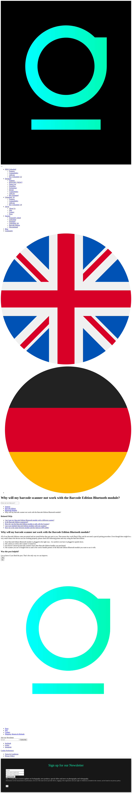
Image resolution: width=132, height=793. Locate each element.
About (7, 206)
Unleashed (12, 220)
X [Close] (7, 786)
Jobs (10, 210)
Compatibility (13, 173)
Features (12, 171)
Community (9, 231)
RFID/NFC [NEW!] (15, 182)
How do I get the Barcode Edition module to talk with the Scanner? (27, 524)
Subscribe (23, 739)
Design (11, 190)
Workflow (12, 186)
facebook (8, 743)
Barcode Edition (14, 225)
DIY (6, 730)
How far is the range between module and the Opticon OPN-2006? (27, 528)
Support (7, 216)
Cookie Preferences (7, 750)
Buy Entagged (13, 195)
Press (11, 214)
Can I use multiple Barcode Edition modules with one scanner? (26, 526)
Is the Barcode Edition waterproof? (16, 522)
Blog (6, 229)
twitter (7, 745)
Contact (11, 212)
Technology (13, 188)
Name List (12, 184)
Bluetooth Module (11, 510)
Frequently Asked (15, 218)
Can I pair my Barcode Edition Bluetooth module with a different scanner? (29, 520)
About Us (12, 208)
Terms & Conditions (11, 754)
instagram (8, 747)
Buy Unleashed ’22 (15, 177)
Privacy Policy (10, 756)
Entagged (8, 179)
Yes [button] (3, 557)
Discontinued (13, 227)
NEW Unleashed (10, 169)
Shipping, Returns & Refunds (14, 734)
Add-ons (12, 175)
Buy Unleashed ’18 (15, 205)
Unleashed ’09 (14, 223)
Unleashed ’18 (10, 197)
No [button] (2, 560)
